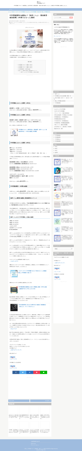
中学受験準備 (57, 122)
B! (29, 372)
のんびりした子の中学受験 (27, 22)
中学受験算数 (57, 141)
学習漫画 (69, 126)
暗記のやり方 (57, 128)
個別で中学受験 (64, 124)
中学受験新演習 (57, 120)
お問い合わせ (33, 443)
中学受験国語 (57, 135)
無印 (62, 128)
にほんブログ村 (13, 359)
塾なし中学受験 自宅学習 (40, 22)
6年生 (12, 22)
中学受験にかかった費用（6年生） (25, 67)
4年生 (56, 146)
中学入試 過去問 (57, 114)
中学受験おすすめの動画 (67, 114)
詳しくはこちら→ (57, 36)
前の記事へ (12, 400)
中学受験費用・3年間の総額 (24, 69)
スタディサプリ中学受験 (17, 22)
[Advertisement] (30, 86)
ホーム (10, 9)
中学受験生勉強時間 (65, 122)
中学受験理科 (57, 137)
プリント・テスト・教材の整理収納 (61, 113)
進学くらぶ (47, 22)
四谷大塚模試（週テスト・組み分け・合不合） (63, 98)
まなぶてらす (14, 328)
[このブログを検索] (61, 18)
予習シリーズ (12, 23)
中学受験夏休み (65, 116)
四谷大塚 (33, 22)
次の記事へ (48, 400)
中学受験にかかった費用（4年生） (25, 64)
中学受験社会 (57, 139)
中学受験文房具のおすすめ (59, 118)
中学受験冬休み (57, 116)
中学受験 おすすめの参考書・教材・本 (63, 95)
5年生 (56, 148)
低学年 (56, 152)
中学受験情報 (57, 102)
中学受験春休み (65, 120)
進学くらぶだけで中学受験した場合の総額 (30, 72)
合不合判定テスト (58, 126)
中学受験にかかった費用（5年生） (25, 66)
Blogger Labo (43, 449)
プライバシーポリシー (35, 445)
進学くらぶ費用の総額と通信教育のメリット (27, 70)
